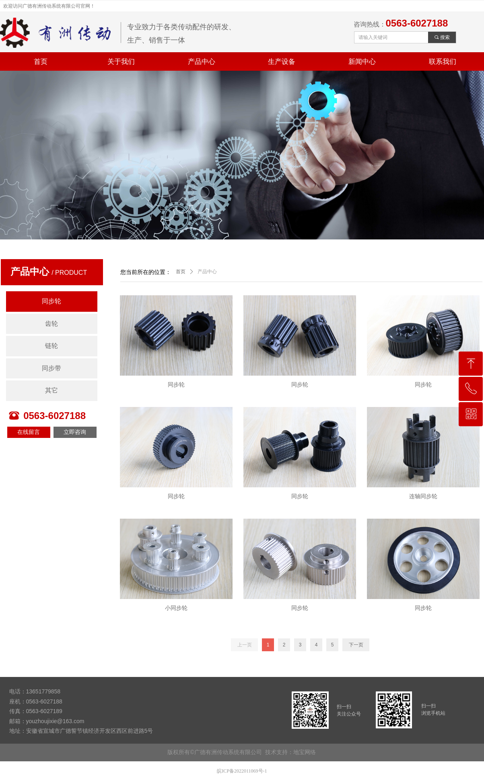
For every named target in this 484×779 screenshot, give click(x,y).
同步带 (51, 368)
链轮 (51, 345)
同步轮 (51, 301)
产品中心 (207, 271)
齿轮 (51, 323)
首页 (180, 271)
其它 (51, 390)
